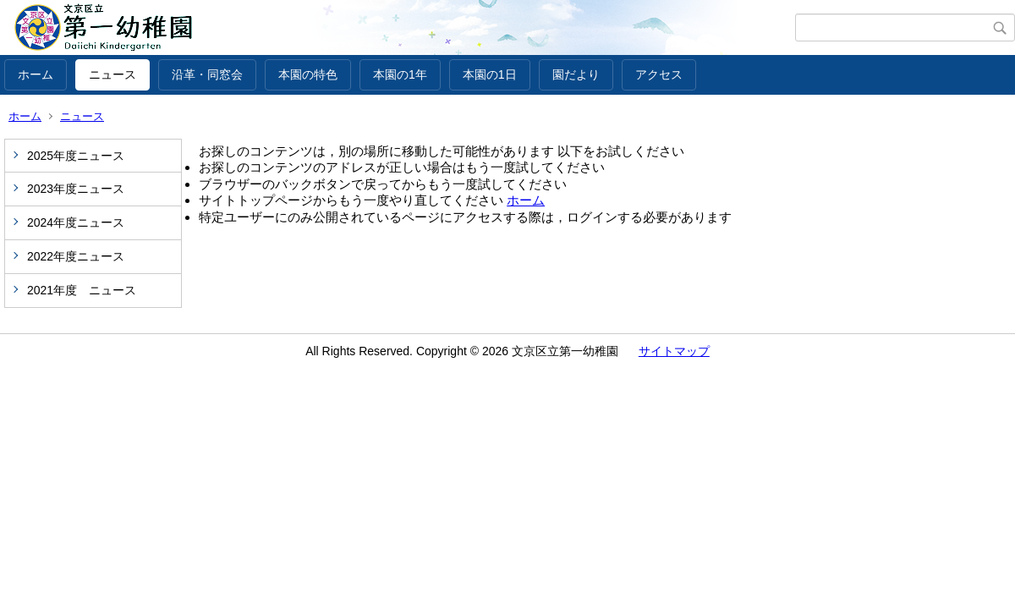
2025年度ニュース (75, 155)
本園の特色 (307, 74)
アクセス (659, 74)
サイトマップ (674, 351)
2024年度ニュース (75, 222)
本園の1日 (490, 74)
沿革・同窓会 (207, 74)
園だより (576, 74)
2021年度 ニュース (81, 290)
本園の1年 (400, 74)
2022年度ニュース (75, 256)
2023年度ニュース (75, 188)
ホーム (35, 74)
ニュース (112, 74)
